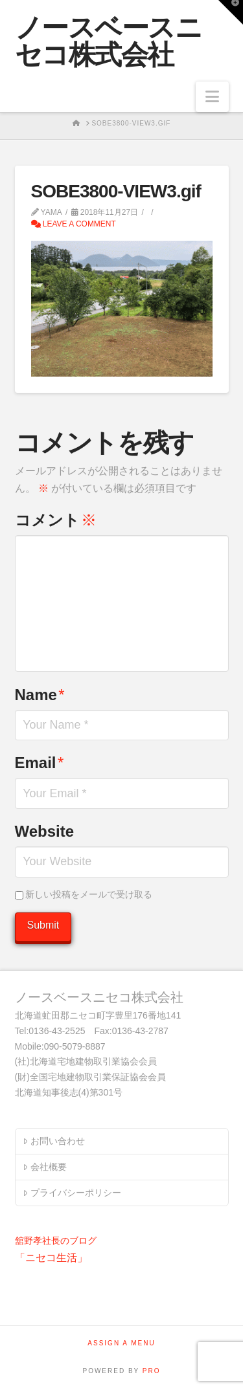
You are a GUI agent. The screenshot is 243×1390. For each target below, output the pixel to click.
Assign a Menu (121, 1343)
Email (39, 762)
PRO (152, 1370)
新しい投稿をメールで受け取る (88, 894)
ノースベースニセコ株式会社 (108, 41)
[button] (212, 97)
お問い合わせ (53, 1141)
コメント (56, 520)
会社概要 (44, 1167)
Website (45, 831)
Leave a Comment (73, 223)
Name (40, 694)
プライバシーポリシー (72, 1192)
